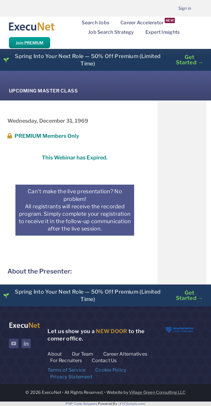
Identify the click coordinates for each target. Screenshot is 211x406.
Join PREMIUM (29, 42)
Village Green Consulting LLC (157, 392)
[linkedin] (26, 343)
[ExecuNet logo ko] (24, 324)
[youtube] (13, 343)
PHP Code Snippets (81, 404)
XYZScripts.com (132, 404)
